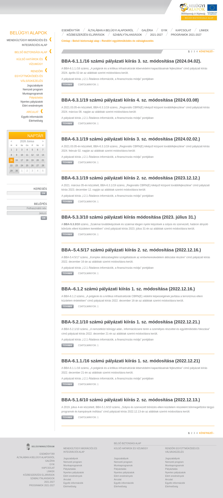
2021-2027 (156, 34)
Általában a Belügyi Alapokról (110, 30)
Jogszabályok (35, 85)
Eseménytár (71, 30)
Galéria (147, 30)
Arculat (32, 112)
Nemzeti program (33, 89)
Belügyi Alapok (201, 13)
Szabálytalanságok (127, 34)
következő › (206, 51)
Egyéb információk (32, 116)
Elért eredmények (32, 105)
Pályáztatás (36, 97)
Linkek (204, 30)
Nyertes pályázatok (32, 101)
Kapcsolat (183, 30)
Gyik (164, 30)
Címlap (65, 40)
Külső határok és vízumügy (131, 448)
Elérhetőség (36, 120)
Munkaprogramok (33, 93)
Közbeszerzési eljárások (86, 34)
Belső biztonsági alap (31, 52)
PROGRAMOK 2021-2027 (186, 34)
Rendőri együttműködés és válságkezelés (29, 76)
